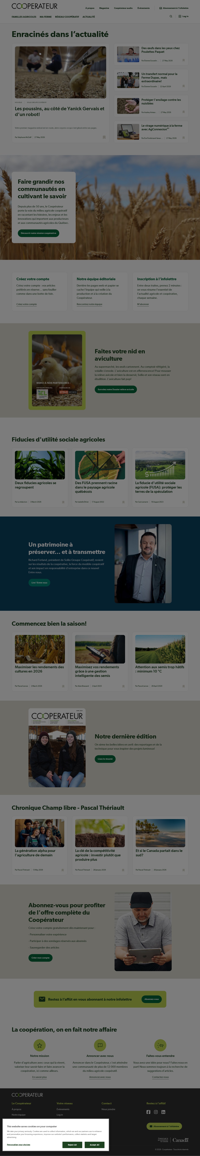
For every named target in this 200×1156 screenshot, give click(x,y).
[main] (55, 1135)
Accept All (94, 1145)
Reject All (72, 1145)
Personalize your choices (18, 1145)
